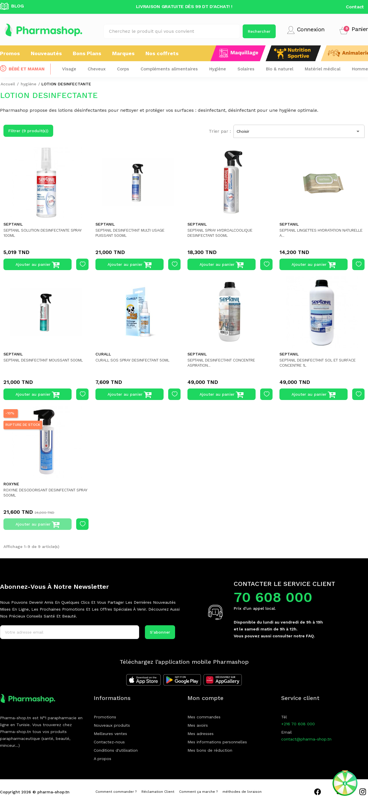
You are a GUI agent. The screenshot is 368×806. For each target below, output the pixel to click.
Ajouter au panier (38, 265)
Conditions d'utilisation (116, 750)
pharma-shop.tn (53, 792)
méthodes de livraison (242, 792)
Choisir (299, 131)
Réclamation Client (157, 792)
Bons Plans (87, 53)
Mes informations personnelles (217, 742)
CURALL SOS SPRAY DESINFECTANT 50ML (137, 360)
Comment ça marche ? (198, 792)
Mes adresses (200, 733)
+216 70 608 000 (298, 724)
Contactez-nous (109, 742)
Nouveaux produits (112, 725)
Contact (355, 6)
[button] (354, 30)
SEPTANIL (13, 224)
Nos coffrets (162, 53)
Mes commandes (204, 717)
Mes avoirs (197, 725)
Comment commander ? (116, 792)
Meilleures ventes (110, 733)
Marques (123, 53)
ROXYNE (11, 484)
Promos (10, 53)
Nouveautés (46, 53)
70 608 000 (273, 597)
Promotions (105, 717)
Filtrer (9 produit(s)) (28, 130)
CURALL (103, 354)
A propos (102, 758)
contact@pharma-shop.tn (306, 739)
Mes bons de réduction (209, 750)
